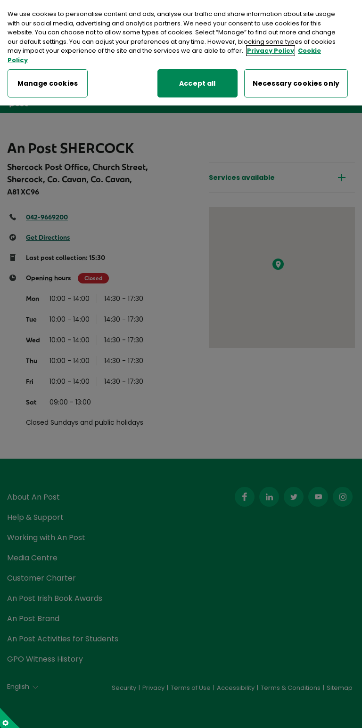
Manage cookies (47, 82)
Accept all (197, 82)
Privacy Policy (270, 49)
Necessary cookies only (296, 82)
